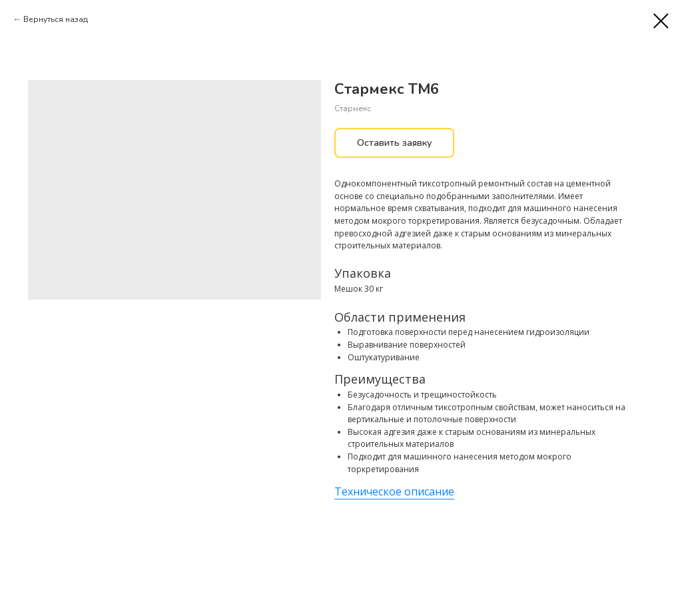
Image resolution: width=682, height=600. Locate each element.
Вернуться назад (55, 19)
